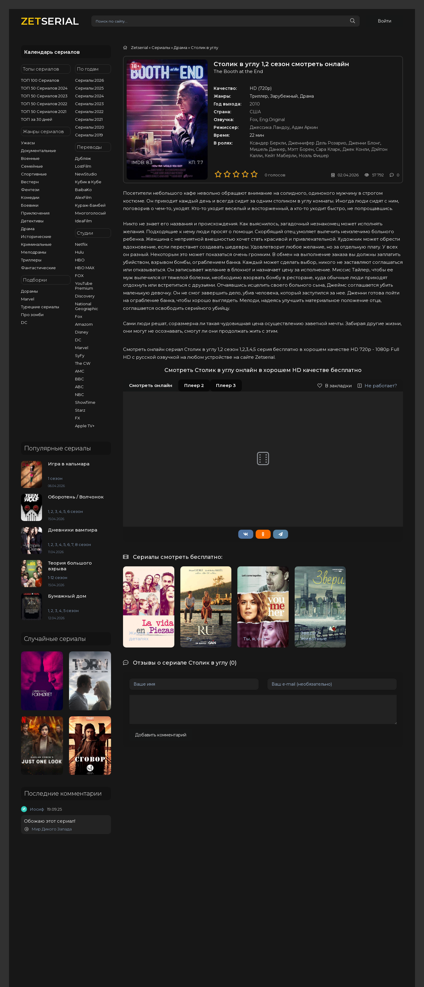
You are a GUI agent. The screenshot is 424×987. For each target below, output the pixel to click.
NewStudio (86, 174)
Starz (80, 410)
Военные (30, 158)
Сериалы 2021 (89, 119)
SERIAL (50, 21)
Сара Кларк (328, 149)
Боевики (29, 205)
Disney (81, 332)
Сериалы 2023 (89, 103)
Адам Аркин (305, 127)
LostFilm (83, 166)
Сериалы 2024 (89, 95)
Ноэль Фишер (314, 155)
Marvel (27, 299)
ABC (79, 386)
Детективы (32, 220)
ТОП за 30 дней (36, 119)
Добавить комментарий (160, 735)
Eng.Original (272, 119)
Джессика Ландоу (270, 127)
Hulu (79, 252)
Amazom (84, 324)
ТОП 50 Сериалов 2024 (44, 88)
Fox (78, 316)
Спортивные (34, 174)
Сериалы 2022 (89, 111)
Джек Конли (355, 149)
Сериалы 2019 (89, 135)
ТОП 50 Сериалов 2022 (44, 103)
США (255, 111)
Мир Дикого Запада (48, 829)
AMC (79, 371)
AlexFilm (83, 197)
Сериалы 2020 (89, 127)
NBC (79, 394)
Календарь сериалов (52, 52)
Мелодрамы (33, 252)
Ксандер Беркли (268, 143)
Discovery (85, 296)
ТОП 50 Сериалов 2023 (44, 95)
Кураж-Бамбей (90, 205)
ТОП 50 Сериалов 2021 (43, 111)
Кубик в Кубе (88, 181)
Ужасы (28, 142)
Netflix (81, 244)
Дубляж (83, 158)
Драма (28, 228)
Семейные (32, 166)
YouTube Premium (84, 286)
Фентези (30, 189)
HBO (80, 259)
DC (24, 322)
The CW (82, 363)
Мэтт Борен (300, 149)
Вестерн (30, 181)
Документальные (38, 150)
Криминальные (36, 244)
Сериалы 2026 (89, 80)
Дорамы (29, 291)
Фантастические (38, 267)
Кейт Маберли (280, 155)
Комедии (30, 197)
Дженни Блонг (364, 143)
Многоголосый (90, 213)
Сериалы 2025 (89, 88)
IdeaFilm (83, 220)
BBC (79, 378)
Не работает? (377, 385)
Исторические (36, 236)
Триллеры (31, 259)
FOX (79, 275)
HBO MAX (85, 267)
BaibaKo (83, 189)
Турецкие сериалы (40, 306)
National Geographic (86, 306)
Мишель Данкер (267, 149)
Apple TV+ (85, 425)
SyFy (79, 355)
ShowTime (85, 402)
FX (77, 418)
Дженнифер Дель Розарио (317, 143)
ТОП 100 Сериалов (40, 80)
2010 (255, 104)
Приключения (35, 213)
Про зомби (32, 314)
